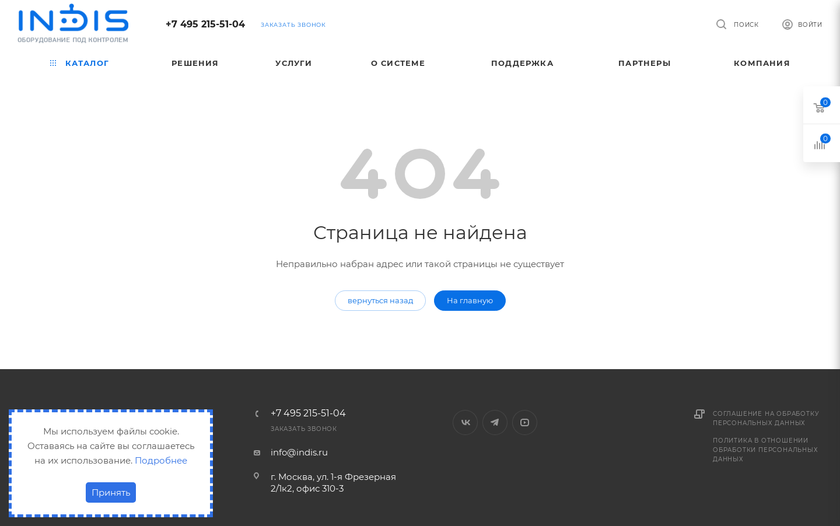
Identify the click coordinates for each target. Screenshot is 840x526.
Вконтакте (465, 422)
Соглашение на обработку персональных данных (766, 418)
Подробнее (161, 460)
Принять (111, 492)
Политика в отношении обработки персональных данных (765, 450)
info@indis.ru (299, 452)
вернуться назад (380, 300)
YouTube (524, 422)
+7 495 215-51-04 (205, 24)
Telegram (495, 422)
